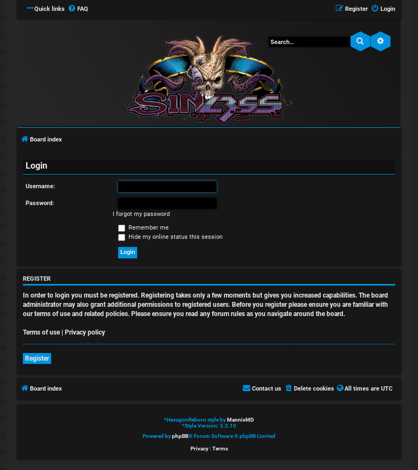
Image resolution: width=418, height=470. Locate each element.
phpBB (180, 436)
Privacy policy (85, 332)
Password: (40, 203)
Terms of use (41, 332)
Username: (40, 186)
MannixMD (240, 420)
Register (37, 358)
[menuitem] (77, 9)
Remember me (143, 227)
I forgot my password (141, 214)
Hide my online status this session (170, 236)
